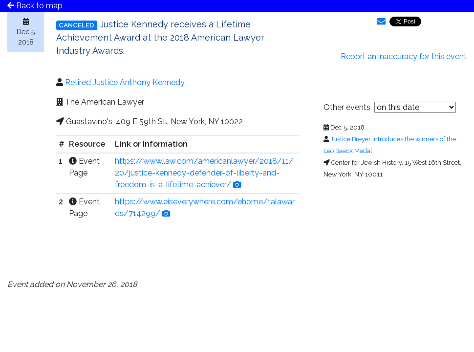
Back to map (35, 5)
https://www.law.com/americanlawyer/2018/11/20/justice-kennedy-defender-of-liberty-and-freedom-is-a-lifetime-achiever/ (204, 172)
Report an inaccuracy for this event (404, 56)
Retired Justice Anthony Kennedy (125, 82)
